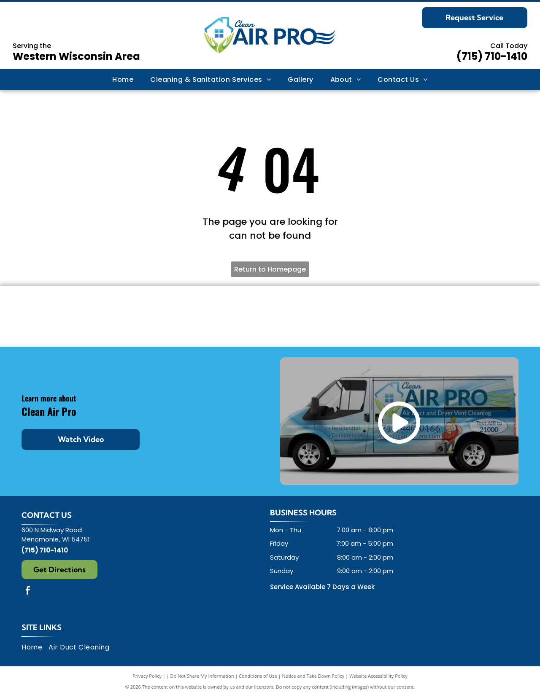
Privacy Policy (147, 676)
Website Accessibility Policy (378, 676)
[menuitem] (123, 80)
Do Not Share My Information (202, 676)
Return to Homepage (270, 269)
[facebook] (28, 591)
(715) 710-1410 (491, 56)
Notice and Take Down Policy (313, 676)
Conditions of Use (258, 676)
